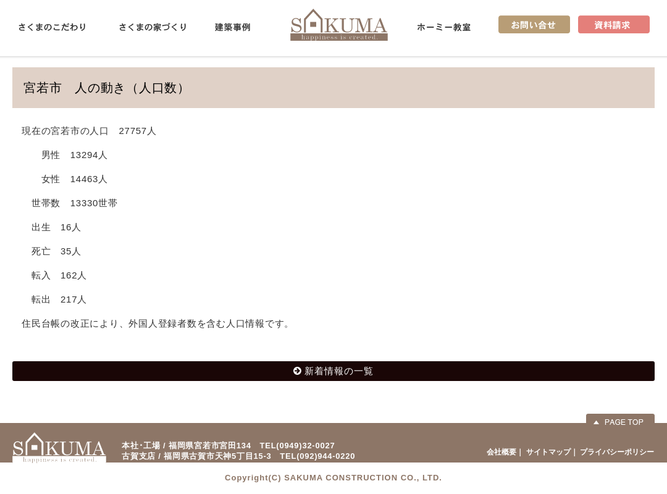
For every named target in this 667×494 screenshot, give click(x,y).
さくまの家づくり (152, 27)
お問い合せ (534, 24)
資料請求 (614, 24)
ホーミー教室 (444, 27)
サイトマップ (548, 452)
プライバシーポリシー (617, 452)
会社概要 (501, 452)
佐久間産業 (339, 24)
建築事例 (232, 27)
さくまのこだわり (51, 27)
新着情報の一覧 (339, 371)
